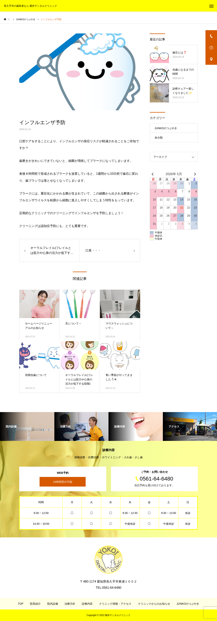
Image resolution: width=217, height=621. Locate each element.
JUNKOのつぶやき (166, 128)
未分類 (159, 137)
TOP (20, 603)
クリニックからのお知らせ (154, 603)
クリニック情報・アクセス (115, 603)
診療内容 (87, 603)
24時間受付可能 (62, 481)
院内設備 (52, 603)
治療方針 (70, 603)
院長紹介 (35, 603)
